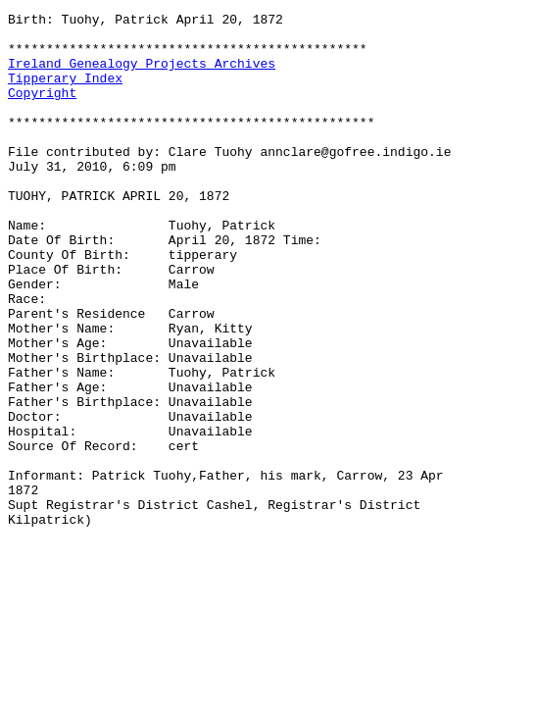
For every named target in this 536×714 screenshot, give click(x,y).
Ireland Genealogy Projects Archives (141, 74)
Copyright (42, 110)
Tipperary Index (65, 92)
